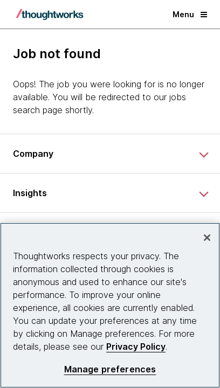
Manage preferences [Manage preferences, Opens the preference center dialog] (110, 369)
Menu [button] (190, 14)
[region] (110, 305)
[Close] (207, 238)
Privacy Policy (136, 346)
